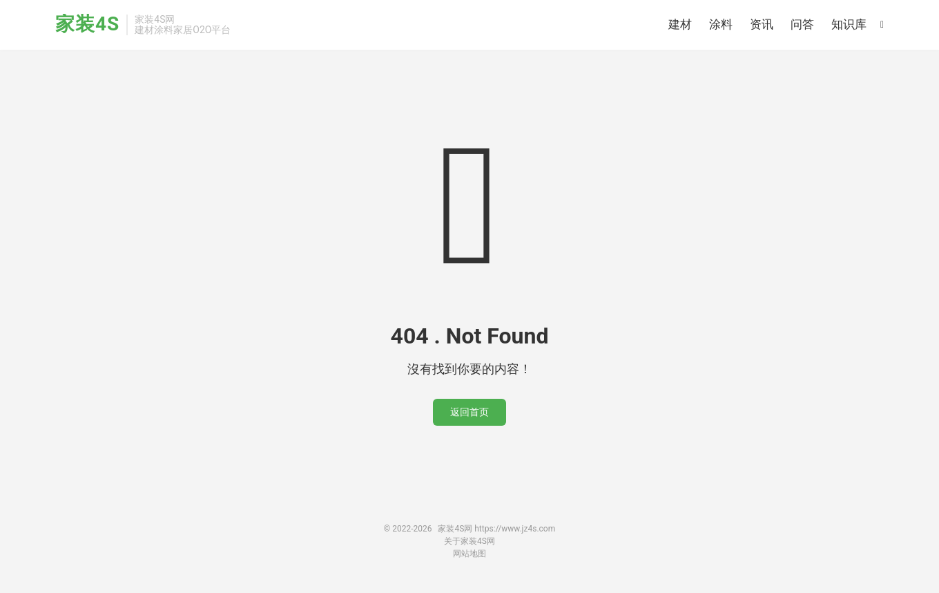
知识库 (849, 24)
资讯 (761, 24)
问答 (802, 24)
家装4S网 (455, 529)
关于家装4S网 (469, 541)
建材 (680, 24)
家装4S (87, 24)
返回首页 (469, 411)
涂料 (721, 24)
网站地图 (469, 553)
